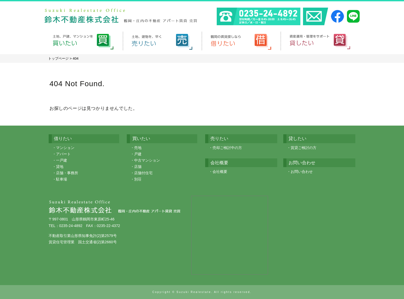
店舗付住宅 (143, 173)
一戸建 (61, 160)
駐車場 (61, 179)
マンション (65, 148)
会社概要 (220, 171)
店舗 (138, 166)
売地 (138, 148)
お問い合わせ (302, 171)
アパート (63, 154)
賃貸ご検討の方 (303, 148)
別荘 (138, 179)
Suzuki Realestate (193, 292)
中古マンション (147, 160)
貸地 (59, 166)
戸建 (138, 154)
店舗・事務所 (67, 173)
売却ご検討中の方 (227, 148)
